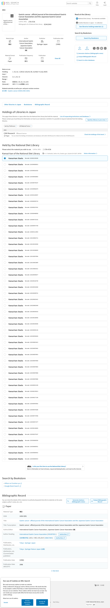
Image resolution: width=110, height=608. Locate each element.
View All (57, 58)
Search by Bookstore (91, 38)
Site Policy (56, 602)
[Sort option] (10, 126)
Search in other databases (85, 60)
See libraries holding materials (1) (91, 26)
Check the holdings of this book (95, 134)
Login (105, 3)
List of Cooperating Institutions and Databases (75, 116)
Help (97, 3)
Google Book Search (13, 486)
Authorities (64, 534)
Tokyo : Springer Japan (27, 543)
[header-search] (79, 3)
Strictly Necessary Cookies (27, 602)
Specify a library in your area (97, 120)
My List (79, 48)
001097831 (52, 534)
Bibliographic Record (42, 104)
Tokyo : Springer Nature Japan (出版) (32, 549)
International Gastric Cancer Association (33, 534)
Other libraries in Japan (12, 104)
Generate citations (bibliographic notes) (89, 53)
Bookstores (28, 104)
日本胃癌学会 (24, 538)
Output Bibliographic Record (86, 57)
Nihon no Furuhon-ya (13, 483)
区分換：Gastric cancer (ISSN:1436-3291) (16, 91)
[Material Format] (25, 126)
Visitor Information (91, 153)
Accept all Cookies (42, 602)
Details (6, 602)
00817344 (48, 538)
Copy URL (87, 48)
